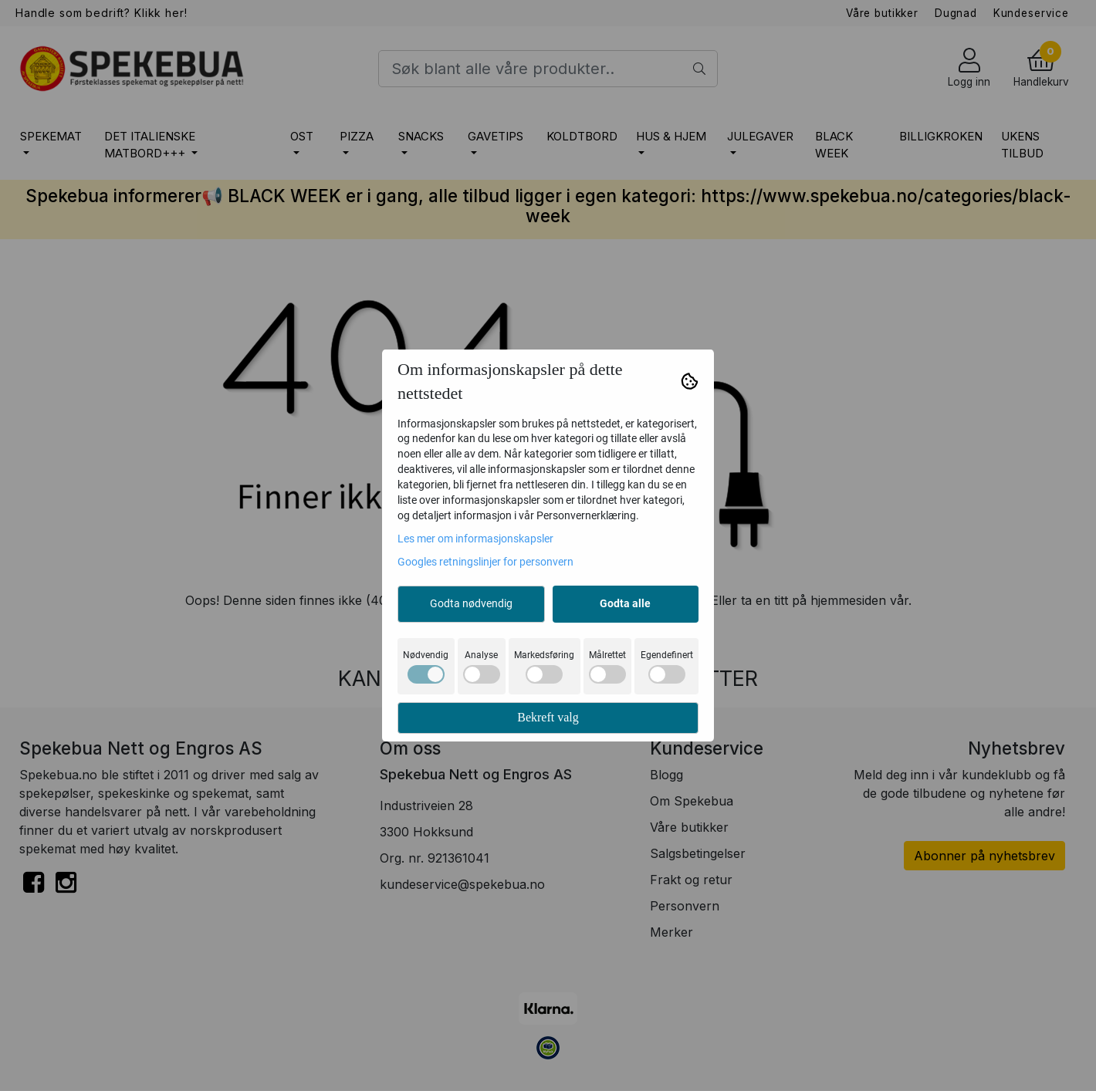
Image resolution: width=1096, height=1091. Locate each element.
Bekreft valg (548, 717)
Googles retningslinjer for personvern (485, 562)
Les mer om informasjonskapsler (475, 538)
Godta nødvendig (471, 603)
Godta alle (625, 603)
